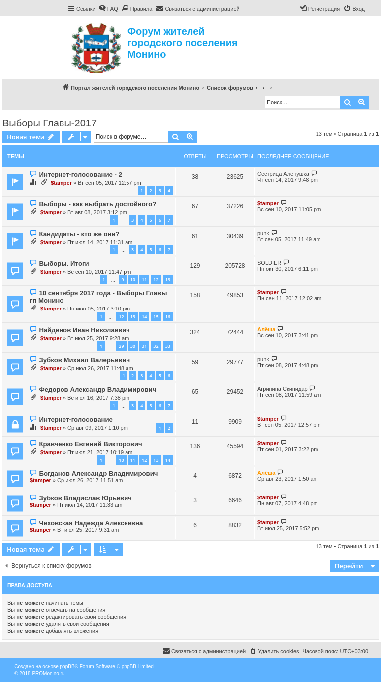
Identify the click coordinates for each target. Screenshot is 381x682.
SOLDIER (269, 263)
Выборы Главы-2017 (49, 123)
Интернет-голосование (75, 419)
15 (155, 316)
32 (155, 346)
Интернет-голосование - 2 (80, 174)
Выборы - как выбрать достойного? (97, 204)
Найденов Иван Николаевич (84, 330)
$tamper (61, 183)
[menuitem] (108, 9)
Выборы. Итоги (64, 263)
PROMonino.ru (48, 673)
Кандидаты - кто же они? (79, 234)
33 (167, 346)
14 (144, 316)
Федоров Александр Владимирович (97, 389)
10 (132, 279)
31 (144, 346)
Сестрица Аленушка (283, 174)
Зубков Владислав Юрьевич (85, 498)
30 (132, 346)
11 (144, 279)
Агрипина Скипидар (282, 389)
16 (167, 316)
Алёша (266, 329)
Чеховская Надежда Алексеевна (91, 523)
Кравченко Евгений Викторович (90, 444)
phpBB (67, 666)
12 (155, 279)
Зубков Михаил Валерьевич (84, 360)
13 (167, 279)
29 (121, 346)
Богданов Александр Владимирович (98, 473)
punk (263, 233)
